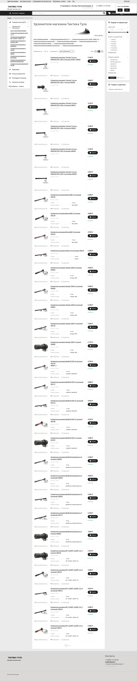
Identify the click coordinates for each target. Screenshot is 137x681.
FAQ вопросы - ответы (59, 1)
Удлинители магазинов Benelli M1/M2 (72, 45)
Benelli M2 (112, 66)
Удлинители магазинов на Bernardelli (63, 43)
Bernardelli (113, 68)
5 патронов (113, 48)
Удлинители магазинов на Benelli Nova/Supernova (18, 60)
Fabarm (111, 70)
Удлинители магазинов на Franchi (88, 41)
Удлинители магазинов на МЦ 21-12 (60, 39)
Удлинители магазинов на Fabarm (42, 43)
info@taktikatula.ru (110, 662)
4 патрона (112, 45)
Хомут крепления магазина (18, 30)
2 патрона (112, 41)
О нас (69, 1)
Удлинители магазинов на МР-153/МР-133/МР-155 (18, 37)
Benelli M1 (112, 64)
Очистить (122, 77)
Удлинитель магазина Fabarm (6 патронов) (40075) (67, 250)
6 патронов (113, 50)
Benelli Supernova (114, 62)
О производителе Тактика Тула (42, 1)
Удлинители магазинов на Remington (67, 41)
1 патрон (112, 39)
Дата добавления (65, 51)
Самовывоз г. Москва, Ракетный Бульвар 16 (77, 6)
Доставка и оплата (25, 1)
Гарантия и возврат (12, 1)
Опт (73, 1)
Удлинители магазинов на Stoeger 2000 (44, 41)
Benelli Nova (113, 59)
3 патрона (112, 43)
